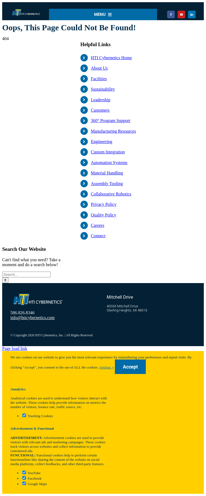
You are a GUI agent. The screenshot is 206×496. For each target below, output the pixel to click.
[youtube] (181, 14)
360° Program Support (110, 120)
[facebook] (171, 14)
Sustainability (103, 89)
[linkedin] (192, 14)
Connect (98, 235)
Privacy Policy (104, 204)
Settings (107, 367)
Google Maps (34, 484)
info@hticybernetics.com (32, 317)
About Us (99, 68)
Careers (97, 225)
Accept (130, 367)
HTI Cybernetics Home (111, 57)
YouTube (31, 473)
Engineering (101, 141)
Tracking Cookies (37, 416)
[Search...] (26, 274)
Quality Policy (103, 215)
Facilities (99, 78)
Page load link (14, 348)
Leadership (100, 99)
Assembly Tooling (107, 183)
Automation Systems (109, 162)
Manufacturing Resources (113, 131)
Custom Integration (108, 152)
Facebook (32, 478)
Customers (100, 110)
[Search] (5, 280)
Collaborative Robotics (111, 194)
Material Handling (107, 173)
